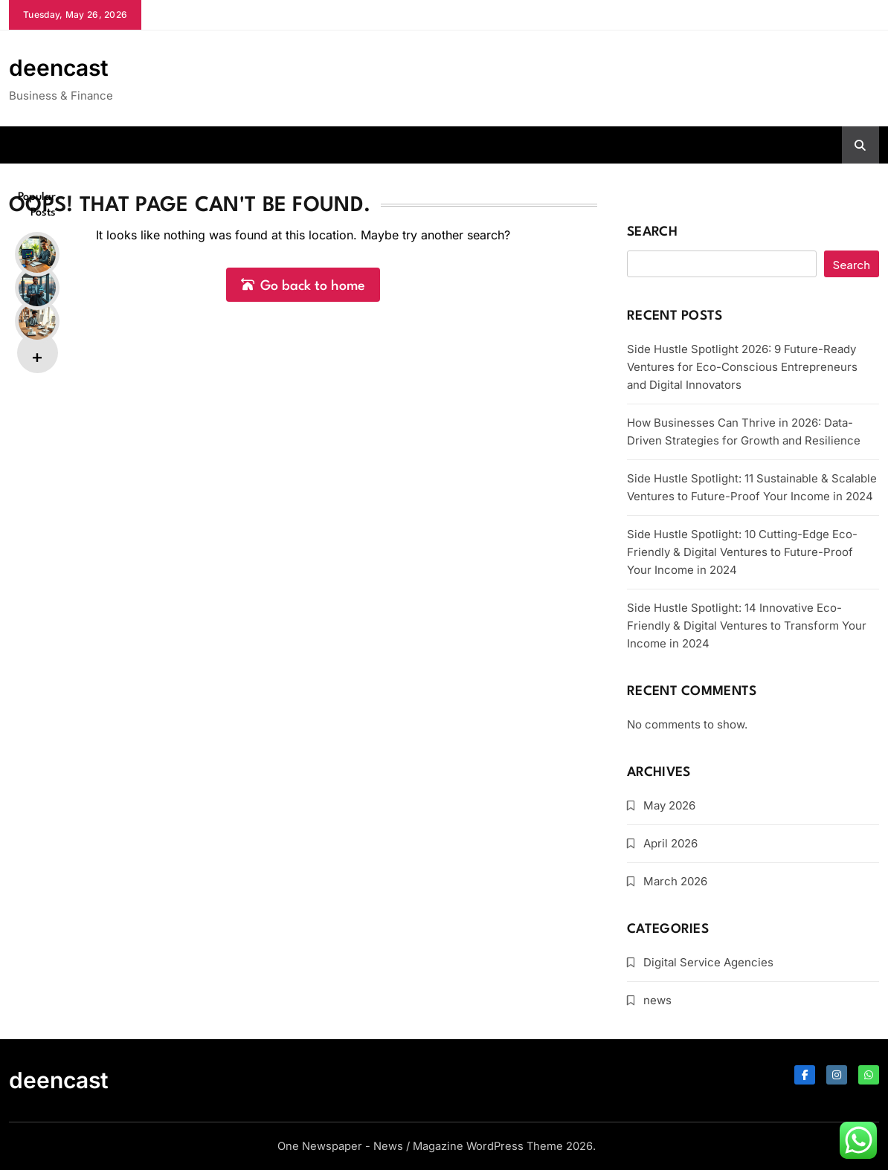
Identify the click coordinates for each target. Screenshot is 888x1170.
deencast (59, 67)
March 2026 (675, 881)
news (657, 1000)
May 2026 (669, 805)
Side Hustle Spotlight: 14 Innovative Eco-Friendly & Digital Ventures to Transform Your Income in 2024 (746, 625)
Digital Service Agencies (708, 962)
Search (652, 232)
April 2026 (670, 843)
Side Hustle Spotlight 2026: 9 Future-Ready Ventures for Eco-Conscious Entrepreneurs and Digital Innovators (742, 367)
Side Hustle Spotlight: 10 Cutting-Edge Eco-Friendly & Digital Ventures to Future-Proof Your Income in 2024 (742, 552)
